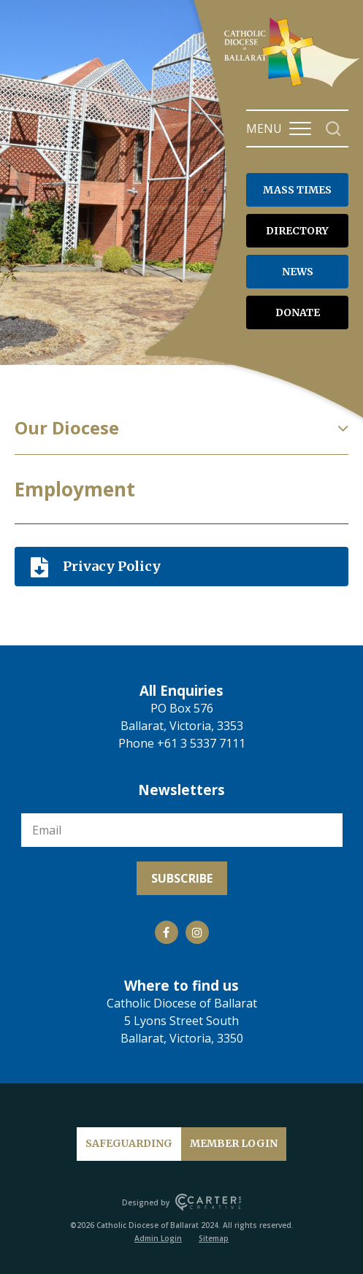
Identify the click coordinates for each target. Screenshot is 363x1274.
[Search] (333, 129)
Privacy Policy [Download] (112, 566)
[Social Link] (166, 932)
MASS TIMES (297, 189)
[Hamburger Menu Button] (300, 128)
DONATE (297, 312)
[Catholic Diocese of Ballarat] (293, 86)
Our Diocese (67, 428)
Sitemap (214, 1238)
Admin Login (158, 1238)
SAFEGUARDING (128, 1143)
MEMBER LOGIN (234, 1143)
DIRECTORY (297, 230)
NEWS (297, 271)
